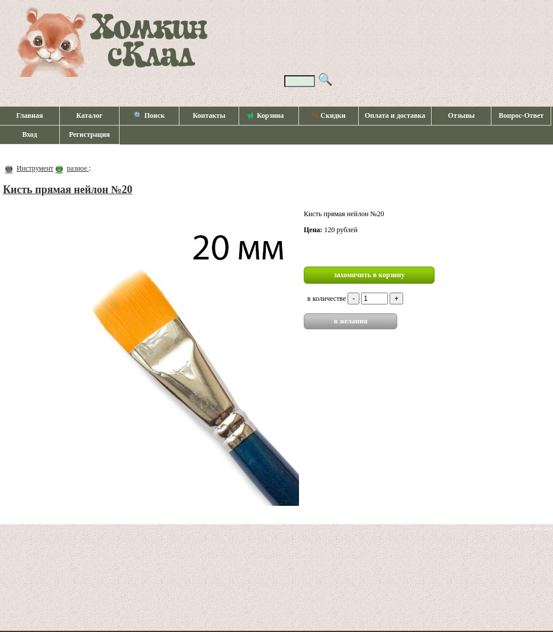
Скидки (328, 115)
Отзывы (461, 115)
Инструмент (35, 168)
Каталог (89, 115)
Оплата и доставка (395, 115)
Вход (29, 134)
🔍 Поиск (149, 115)
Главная (30, 115)
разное (78, 168)
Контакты (208, 115)
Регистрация (89, 134)
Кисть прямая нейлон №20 (68, 189)
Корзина (266, 116)
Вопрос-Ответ (521, 115)
